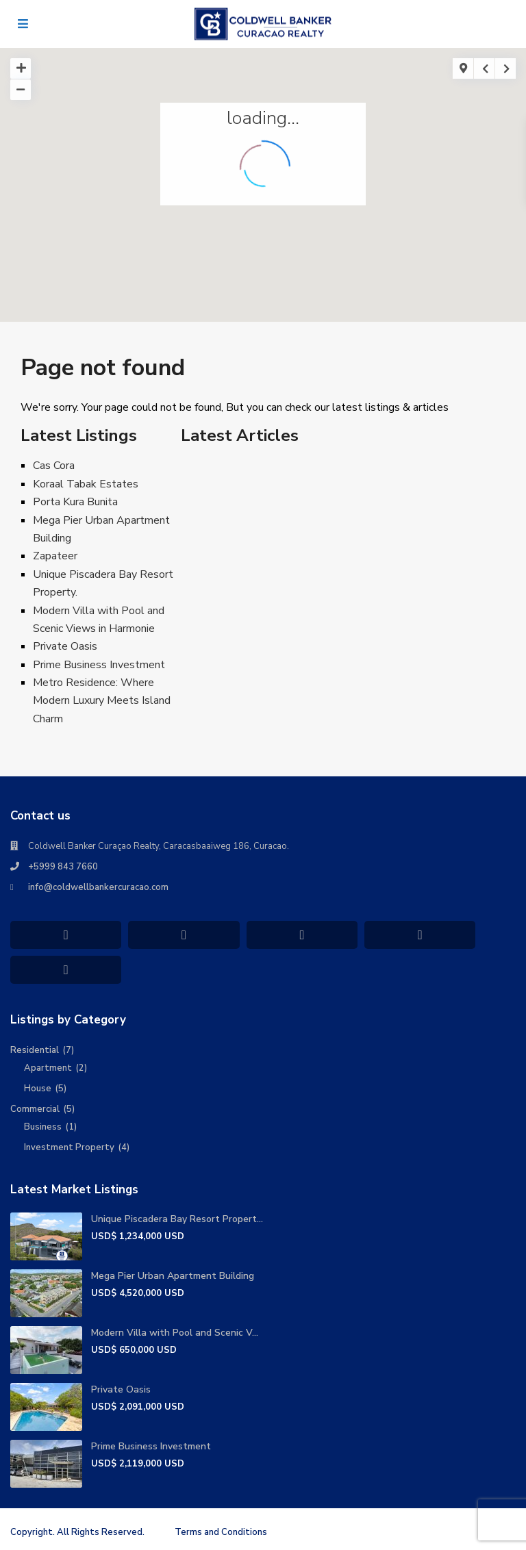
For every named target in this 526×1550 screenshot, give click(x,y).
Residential (34, 1050)
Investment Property (69, 1147)
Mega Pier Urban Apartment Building (172, 1275)
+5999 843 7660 (63, 867)
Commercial (35, 1109)
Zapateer (55, 555)
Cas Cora (54, 465)
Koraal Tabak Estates (85, 484)
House (37, 1088)
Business (43, 1127)
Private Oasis (65, 646)
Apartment (48, 1068)
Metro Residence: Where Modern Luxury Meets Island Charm (102, 700)
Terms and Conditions (221, 1532)
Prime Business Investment (99, 664)
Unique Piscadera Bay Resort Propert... (177, 1218)
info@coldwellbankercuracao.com (98, 887)
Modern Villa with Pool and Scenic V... (174, 1332)
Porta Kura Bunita (75, 501)
